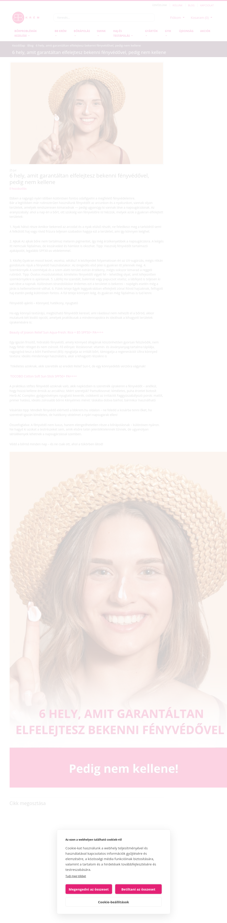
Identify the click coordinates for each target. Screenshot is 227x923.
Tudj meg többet (76, 876)
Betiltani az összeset (138, 889)
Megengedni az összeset (89, 889)
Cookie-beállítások (113, 902)
